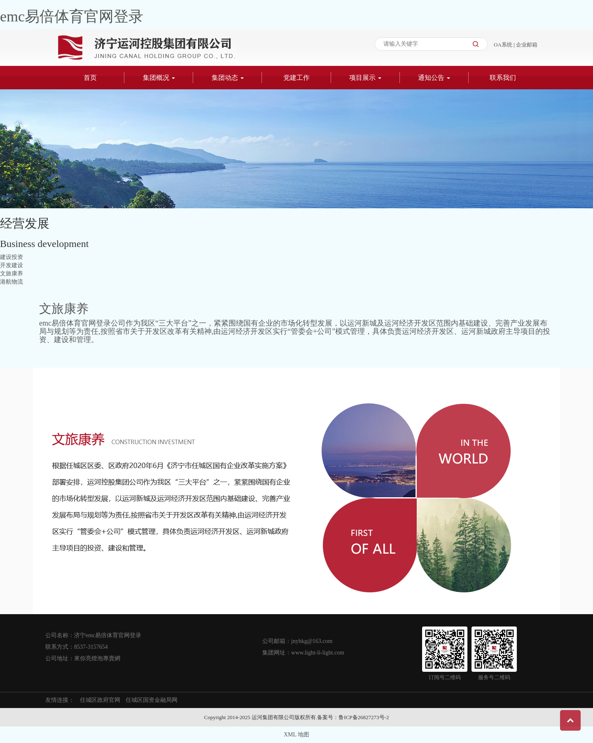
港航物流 (11, 282)
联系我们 (503, 77)
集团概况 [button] (159, 77)
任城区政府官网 (100, 700)
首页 (90, 77)
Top (570, 720)
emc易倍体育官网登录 (71, 16)
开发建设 (11, 265)
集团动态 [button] (228, 77)
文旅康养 (11, 273)
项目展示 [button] (365, 77)
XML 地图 (296, 734)
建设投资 (11, 257)
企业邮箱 (526, 45)
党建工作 (296, 77)
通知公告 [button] (434, 77)
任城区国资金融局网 (151, 700)
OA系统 (504, 45)
